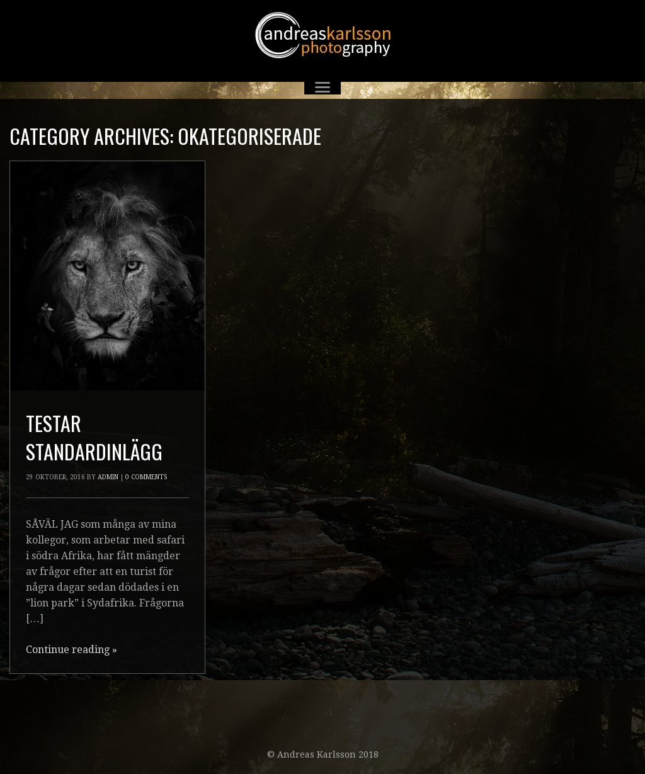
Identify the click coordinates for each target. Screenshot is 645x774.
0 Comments (146, 477)
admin (108, 477)
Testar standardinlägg (94, 437)
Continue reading (71, 650)
